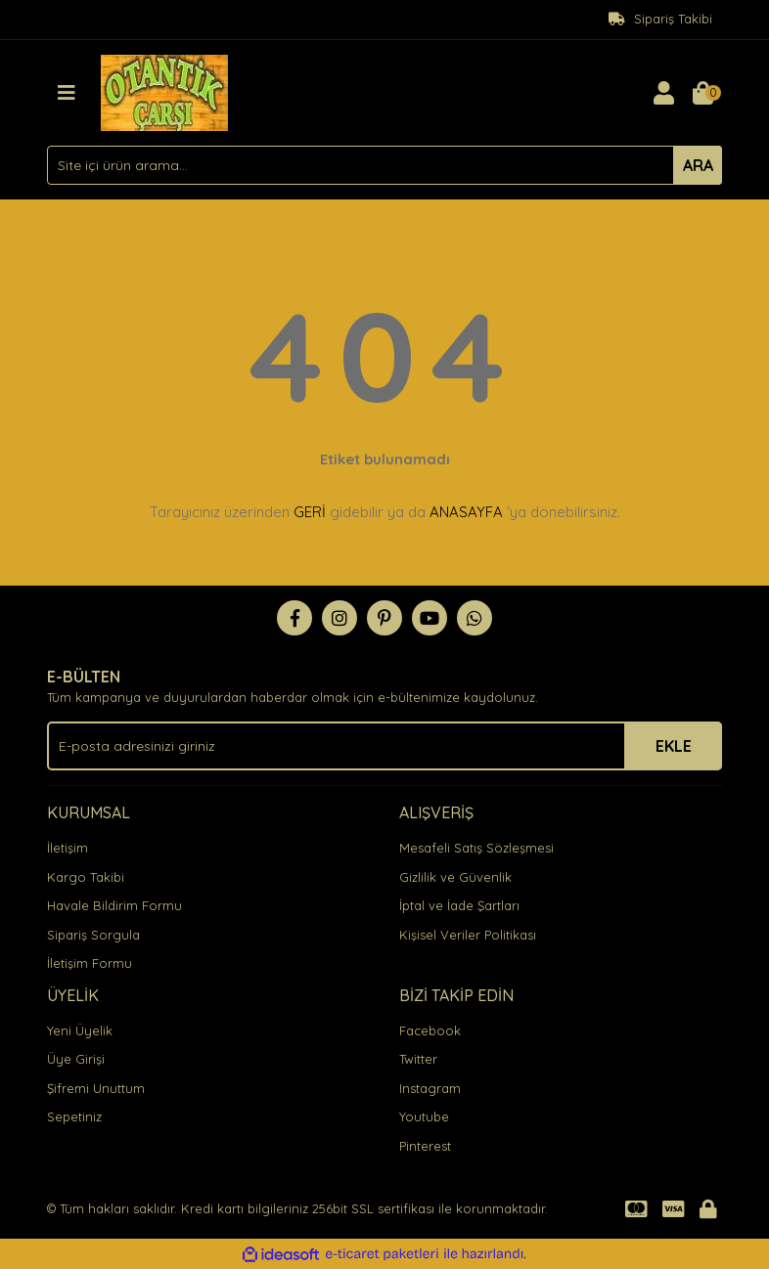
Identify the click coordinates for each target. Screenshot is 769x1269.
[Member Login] (663, 92)
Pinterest (425, 1146)
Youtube (424, 1116)
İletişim (67, 847)
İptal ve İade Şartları (459, 905)
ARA (698, 165)
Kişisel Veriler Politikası (467, 934)
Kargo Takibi (85, 877)
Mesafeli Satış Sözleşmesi (476, 847)
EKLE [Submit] (674, 746)
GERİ (310, 512)
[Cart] (702, 92)
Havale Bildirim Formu (114, 905)
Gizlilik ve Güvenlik (455, 877)
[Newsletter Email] (384, 746)
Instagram (430, 1088)
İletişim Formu (89, 963)
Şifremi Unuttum (96, 1088)
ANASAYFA (466, 512)
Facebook (430, 1030)
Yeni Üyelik (80, 1030)
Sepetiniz (74, 1116)
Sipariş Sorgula (93, 934)
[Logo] (164, 91)
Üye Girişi (76, 1059)
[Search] (384, 165)
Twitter (418, 1059)
